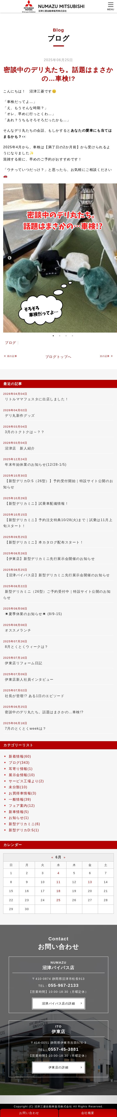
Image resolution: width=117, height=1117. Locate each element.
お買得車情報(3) (22, 793)
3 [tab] (66, 336)
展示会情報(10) (22, 775)
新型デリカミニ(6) (24, 824)
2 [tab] (60, 336)
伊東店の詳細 (59, 1067)
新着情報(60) (20, 756)
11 (58, 882)
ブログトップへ (58, 357)
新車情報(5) (19, 812)
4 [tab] (72, 336)
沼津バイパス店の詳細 (58, 1003)
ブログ (10, 342)
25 (58, 900)
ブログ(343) (19, 762)
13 (90, 882)
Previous (9, 258)
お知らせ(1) (19, 818)
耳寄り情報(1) (21, 769)
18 (58, 891)
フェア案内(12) (22, 805)
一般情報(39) (20, 799)
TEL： (58, 985)
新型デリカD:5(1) (24, 830)
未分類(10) (18, 787)
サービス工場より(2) (26, 781)
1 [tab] (53, 336)
